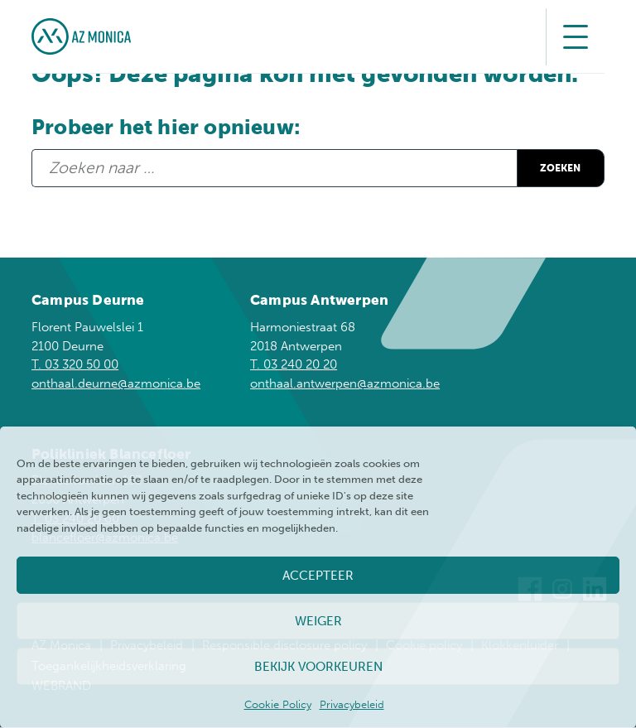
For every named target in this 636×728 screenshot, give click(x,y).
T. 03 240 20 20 (293, 365)
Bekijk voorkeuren (318, 666)
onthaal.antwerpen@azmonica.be (345, 384)
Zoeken (547, 167)
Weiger (318, 621)
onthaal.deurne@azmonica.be (115, 384)
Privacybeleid (352, 704)
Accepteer (318, 575)
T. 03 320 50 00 (74, 365)
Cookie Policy (277, 704)
